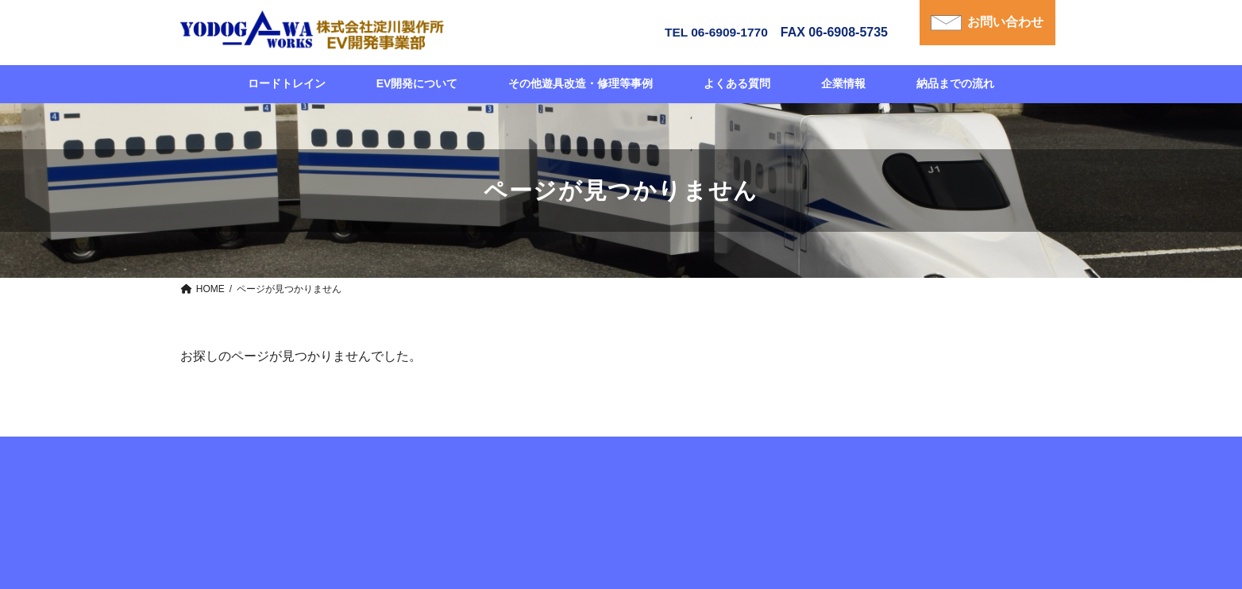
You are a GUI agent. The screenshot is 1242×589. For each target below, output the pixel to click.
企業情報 (751, 463)
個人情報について (904, 463)
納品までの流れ (584, 463)
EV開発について (488, 463)
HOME (314, 463)
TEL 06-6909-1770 (711, 32)
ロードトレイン (390, 463)
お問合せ (818, 463)
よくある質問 (675, 463)
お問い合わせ (1004, 22)
